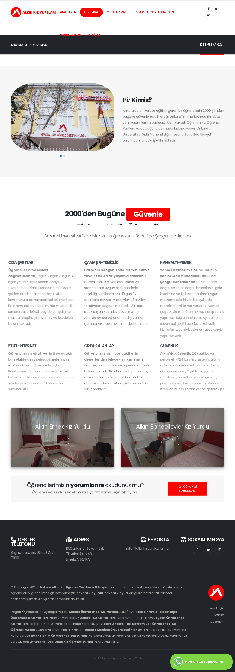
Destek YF (217, 622)
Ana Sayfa (216, 608)
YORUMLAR (70, 35)
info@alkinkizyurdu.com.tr (147, 548)
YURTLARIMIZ (116, 12)
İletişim (219, 615)
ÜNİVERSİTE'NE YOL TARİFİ (153, 12)
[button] (62, 156)
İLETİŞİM (94, 35)
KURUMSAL (91, 12)
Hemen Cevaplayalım (198, 661)
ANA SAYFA (68, 12)
